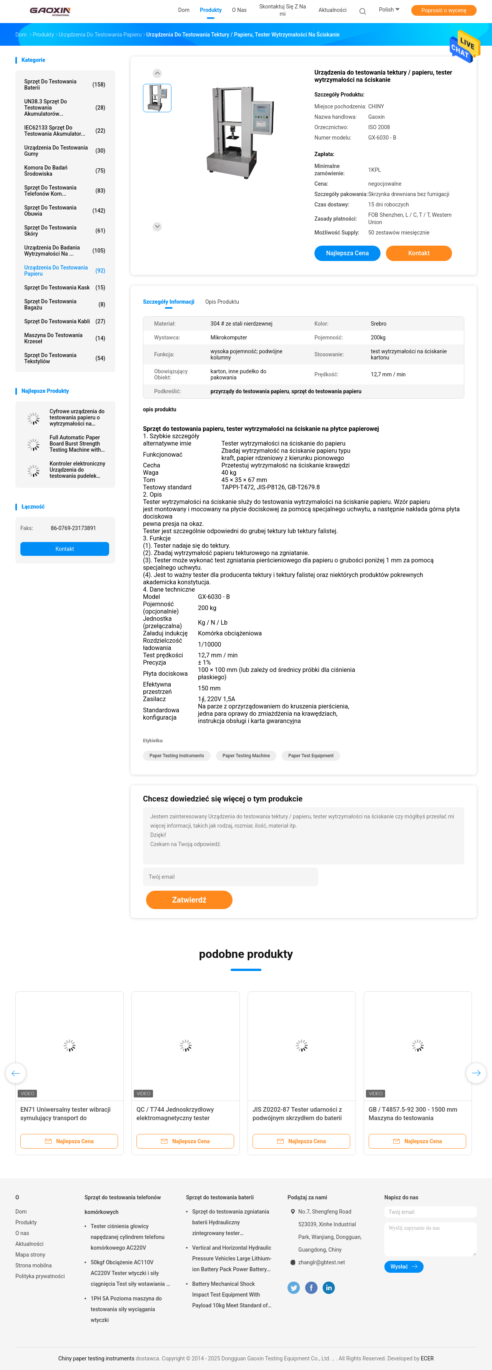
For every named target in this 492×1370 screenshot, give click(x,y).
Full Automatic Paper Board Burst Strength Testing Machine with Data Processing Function (75, 443)
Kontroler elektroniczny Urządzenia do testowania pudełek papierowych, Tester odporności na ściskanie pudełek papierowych (79, 470)
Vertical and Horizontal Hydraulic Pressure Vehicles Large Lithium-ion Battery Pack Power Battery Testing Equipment (232, 1260)
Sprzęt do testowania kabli (64, 321)
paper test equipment (311, 755)
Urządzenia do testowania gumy (64, 151)
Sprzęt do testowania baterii (64, 84)
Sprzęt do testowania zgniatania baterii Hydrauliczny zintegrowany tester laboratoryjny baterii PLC (230, 1224)
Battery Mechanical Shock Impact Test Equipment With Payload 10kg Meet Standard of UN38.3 (230, 1296)
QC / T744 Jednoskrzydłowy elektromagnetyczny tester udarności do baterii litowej (175, 1118)
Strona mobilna (33, 1265)
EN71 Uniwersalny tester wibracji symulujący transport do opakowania (65, 1118)
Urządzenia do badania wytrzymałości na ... (64, 250)
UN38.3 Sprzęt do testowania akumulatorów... (64, 107)
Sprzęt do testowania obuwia (64, 211)
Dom (21, 1212)
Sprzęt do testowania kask (64, 287)
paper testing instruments (177, 755)
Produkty (26, 1222)
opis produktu (222, 302)
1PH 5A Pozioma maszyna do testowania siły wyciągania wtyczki (126, 1309)
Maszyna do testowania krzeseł (64, 338)
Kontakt (64, 549)
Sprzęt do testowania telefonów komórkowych (123, 1204)
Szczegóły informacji (168, 302)
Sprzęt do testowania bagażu (64, 304)
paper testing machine (246, 755)
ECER (427, 1358)
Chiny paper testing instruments (96, 1358)
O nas (22, 1233)
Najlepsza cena (347, 253)
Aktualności (29, 1244)
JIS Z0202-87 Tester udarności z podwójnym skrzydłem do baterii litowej (297, 1118)
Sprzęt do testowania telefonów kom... (64, 191)
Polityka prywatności (40, 1276)
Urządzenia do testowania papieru (64, 270)
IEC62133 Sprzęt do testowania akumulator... (64, 131)
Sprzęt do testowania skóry (64, 230)
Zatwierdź (189, 899)
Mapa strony (30, 1255)
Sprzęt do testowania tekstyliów (64, 358)
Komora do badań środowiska (64, 171)
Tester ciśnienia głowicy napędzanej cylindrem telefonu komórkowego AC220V (128, 1237)
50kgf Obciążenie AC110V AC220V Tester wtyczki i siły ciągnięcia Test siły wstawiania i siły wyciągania (129, 1274)
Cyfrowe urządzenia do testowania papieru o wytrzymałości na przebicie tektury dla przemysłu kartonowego (79, 417)
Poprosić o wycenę (443, 10)
